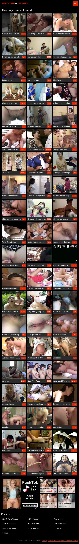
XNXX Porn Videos (10, 519)
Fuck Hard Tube (34, 528)
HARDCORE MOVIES (15, 3)
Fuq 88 (5, 533)
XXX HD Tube (33, 524)
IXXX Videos (33, 519)
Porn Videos (58, 519)
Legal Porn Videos (9, 528)
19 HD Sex (57, 528)
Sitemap (44, 541)
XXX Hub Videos (9, 524)
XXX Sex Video (59, 524)
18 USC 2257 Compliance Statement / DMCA (63, 541)
